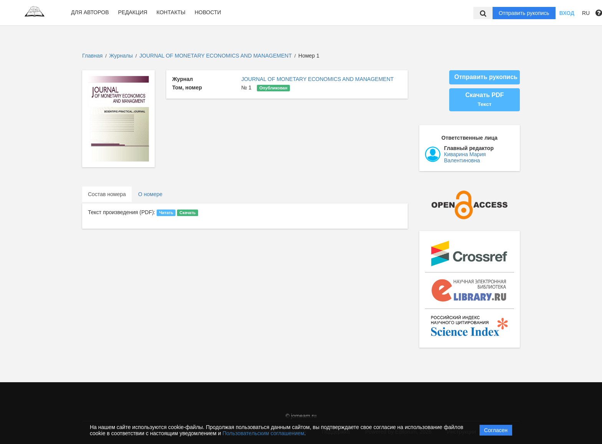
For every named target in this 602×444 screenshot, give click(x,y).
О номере (150, 194)
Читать (166, 212)
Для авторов (90, 12)
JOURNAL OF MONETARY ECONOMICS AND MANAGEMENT (216, 56)
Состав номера (107, 194)
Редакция (132, 12)
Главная (92, 56)
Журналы (121, 56)
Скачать (188, 212)
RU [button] (586, 13)
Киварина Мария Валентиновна (465, 157)
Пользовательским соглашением (263, 433)
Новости (208, 12)
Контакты (170, 12)
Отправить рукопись (524, 13)
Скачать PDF (484, 99)
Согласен (496, 430)
